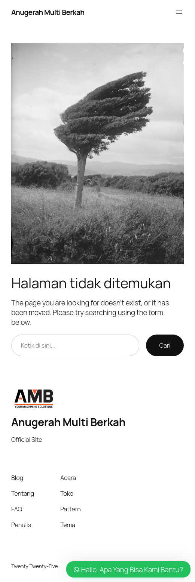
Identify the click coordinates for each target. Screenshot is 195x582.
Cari (164, 345)
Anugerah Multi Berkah (47, 12)
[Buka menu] (179, 12)
